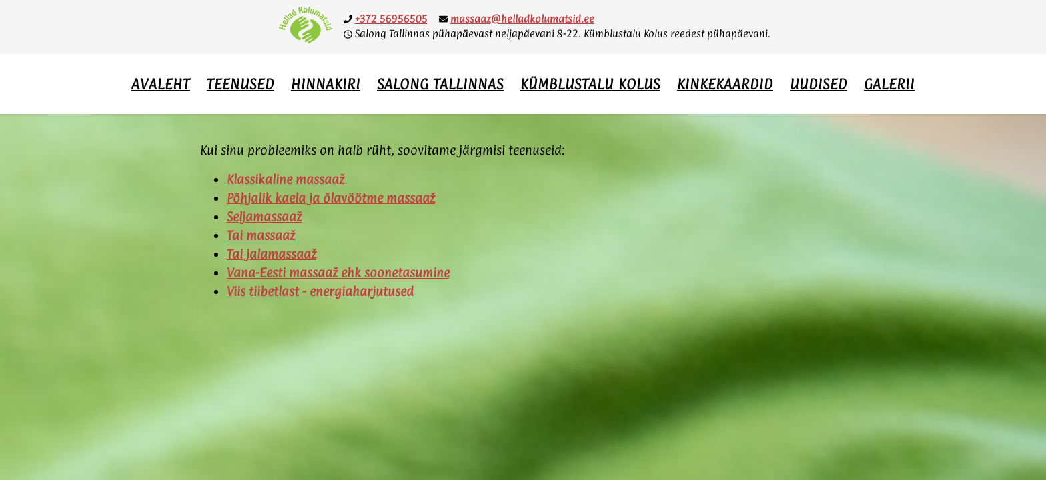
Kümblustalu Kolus (590, 84)
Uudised (818, 84)
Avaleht (160, 84)
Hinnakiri (325, 84)
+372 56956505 (391, 19)
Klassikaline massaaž (285, 179)
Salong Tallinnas (440, 84)
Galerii (889, 84)
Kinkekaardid (725, 84)
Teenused (240, 84)
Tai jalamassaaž (271, 254)
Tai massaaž (261, 235)
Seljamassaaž (264, 216)
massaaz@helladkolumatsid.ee (522, 19)
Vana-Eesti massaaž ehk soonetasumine (338, 272)
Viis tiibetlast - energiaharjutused (320, 291)
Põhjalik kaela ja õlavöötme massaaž (331, 198)
